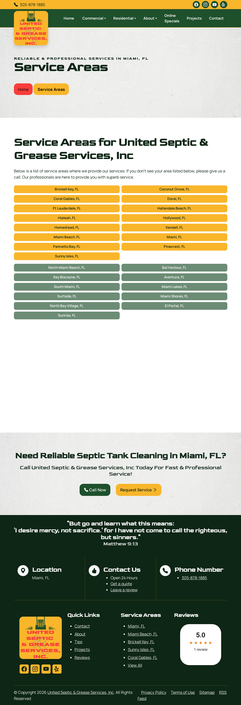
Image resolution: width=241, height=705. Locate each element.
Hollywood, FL (174, 217)
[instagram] (205, 4)
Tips (78, 641)
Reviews (82, 657)
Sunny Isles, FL (67, 256)
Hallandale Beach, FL (174, 208)
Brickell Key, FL (67, 189)
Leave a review (124, 589)
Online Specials (171, 18)
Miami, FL (174, 237)
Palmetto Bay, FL (66, 246)
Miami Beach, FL (67, 237)
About (80, 634)
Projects (194, 18)
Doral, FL (174, 198)
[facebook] (196, 4)
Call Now (95, 489)
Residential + (124, 18)
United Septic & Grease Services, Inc (80, 692)
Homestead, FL (66, 227)
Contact (216, 18)
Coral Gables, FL (67, 198)
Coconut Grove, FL (174, 189)
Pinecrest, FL (174, 246)
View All (135, 665)
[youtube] (214, 4)
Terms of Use (183, 692)
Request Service (138, 489)
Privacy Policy (153, 692)
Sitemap (207, 692)
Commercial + (94, 18)
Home (69, 18)
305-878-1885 (32, 4)
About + (150, 18)
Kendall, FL (174, 227)
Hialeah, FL (67, 217)
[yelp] (223, 4)
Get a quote (121, 583)
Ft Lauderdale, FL (67, 208)
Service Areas (51, 89)
